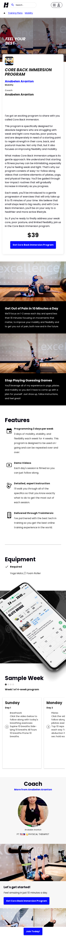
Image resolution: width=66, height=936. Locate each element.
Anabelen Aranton (19, 81)
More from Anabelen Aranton (33, 789)
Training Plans (15, 13)
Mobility (29, 13)
